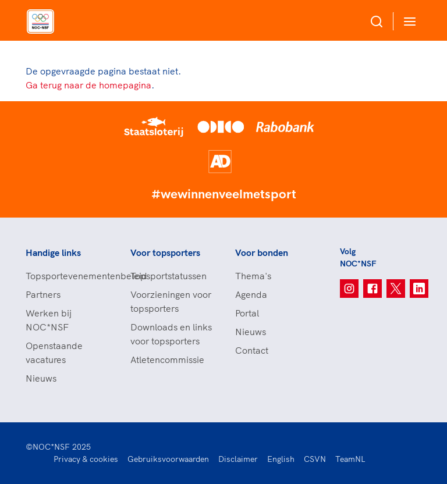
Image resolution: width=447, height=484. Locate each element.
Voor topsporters (165, 252)
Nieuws (41, 378)
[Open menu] (407, 21)
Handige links (53, 252)
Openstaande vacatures (54, 352)
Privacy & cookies (86, 459)
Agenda (251, 294)
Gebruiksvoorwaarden (168, 459)
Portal (247, 313)
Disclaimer (238, 459)
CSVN (315, 459)
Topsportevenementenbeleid (66, 276)
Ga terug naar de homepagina (88, 85)
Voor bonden (261, 252)
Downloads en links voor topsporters (171, 334)
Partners (43, 294)
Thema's (253, 276)
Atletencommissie (167, 359)
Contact (251, 350)
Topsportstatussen (168, 276)
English (281, 459)
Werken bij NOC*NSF (49, 320)
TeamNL (350, 459)
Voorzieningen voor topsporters (170, 301)
